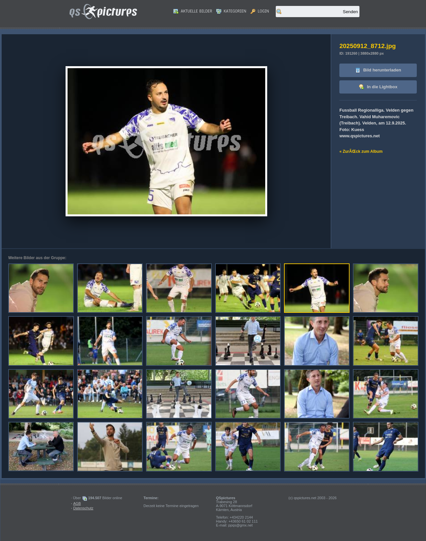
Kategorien (231, 11)
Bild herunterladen (378, 70)
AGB (77, 503)
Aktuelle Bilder (192, 11)
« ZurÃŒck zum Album (361, 151)
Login (259, 11)
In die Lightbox (378, 87)
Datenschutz (83, 508)
